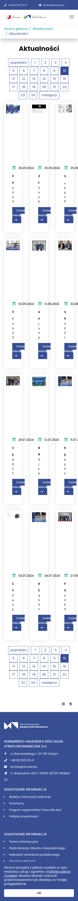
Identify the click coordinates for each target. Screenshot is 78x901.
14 (44, 78)
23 (23, 95)
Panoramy (16, 803)
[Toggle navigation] (71, 16)
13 (34, 78)
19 (33, 87)
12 (23, 78)
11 (13, 78)
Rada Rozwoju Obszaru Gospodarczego (37, 848)
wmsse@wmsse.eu (51, 5)
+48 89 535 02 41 (15, 5)
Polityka (15, 816)
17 (13, 87)
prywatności (29, 816)
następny (49, 95)
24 (33, 95)
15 (54, 78)
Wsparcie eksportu (22, 861)
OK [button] (39, 893)
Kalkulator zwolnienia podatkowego (34, 855)
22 (64, 87)
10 (64, 70)
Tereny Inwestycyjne (23, 842)
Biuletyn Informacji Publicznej (29, 797)
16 (64, 78)
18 (23, 87)
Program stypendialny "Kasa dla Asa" (35, 810)
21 (54, 87)
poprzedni (18, 62)
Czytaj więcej (18, 213)
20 (44, 87)
